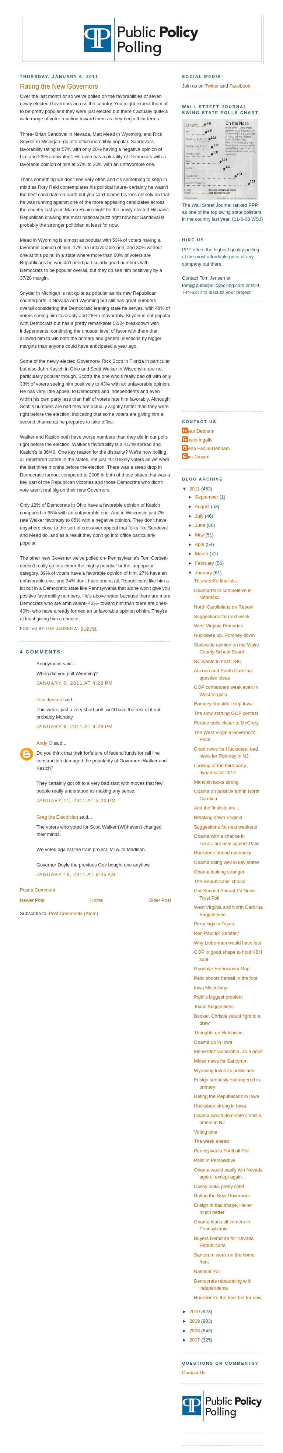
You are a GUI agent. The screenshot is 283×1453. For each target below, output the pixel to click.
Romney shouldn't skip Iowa (223, 703)
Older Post (160, 900)
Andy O (44, 743)
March (202, 553)
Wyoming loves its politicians (224, 1070)
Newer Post (32, 900)
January (204, 572)
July (200, 516)
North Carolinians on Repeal (224, 607)
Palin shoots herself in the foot (225, 978)
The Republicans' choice (219, 881)
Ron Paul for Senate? (216, 933)
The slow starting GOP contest (226, 713)
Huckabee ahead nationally (222, 852)
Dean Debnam (199, 431)
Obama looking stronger (219, 872)
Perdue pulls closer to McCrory (226, 723)
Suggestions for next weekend (225, 827)
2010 (195, 1311)
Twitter (212, 86)
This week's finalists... (217, 581)
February (205, 563)
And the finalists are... (217, 808)
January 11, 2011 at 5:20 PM (76, 800)
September (207, 497)
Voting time (205, 1132)
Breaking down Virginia (218, 817)
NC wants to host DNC (217, 661)
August (203, 506)
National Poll (207, 1271)
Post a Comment (37, 890)
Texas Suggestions (214, 1006)
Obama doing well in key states (226, 862)
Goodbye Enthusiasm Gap (221, 968)
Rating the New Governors (222, 1195)
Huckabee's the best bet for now (227, 1297)
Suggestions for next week (221, 616)
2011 (195, 489)
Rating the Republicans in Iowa (226, 1096)
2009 (195, 1321)
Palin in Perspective (214, 1160)
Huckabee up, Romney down (224, 635)
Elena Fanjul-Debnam (207, 448)
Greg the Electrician (57, 817)
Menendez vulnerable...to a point (228, 1051)
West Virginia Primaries (218, 625)
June (200, 525)
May (200, 535)
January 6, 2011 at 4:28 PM (74, 683)
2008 (195, 1330)
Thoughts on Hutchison (218, 1032)
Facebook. (240, 86)
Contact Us (194, 1372)
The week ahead (211, 1141)
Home (96, 900)
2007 (195, 1340)
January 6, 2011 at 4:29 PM (74, 726)
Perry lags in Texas (214, 923)
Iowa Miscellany (210, 987)
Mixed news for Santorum (221, 1061)
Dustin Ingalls (198, 440)
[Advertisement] (228, 357)
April (200, 544)
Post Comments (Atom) (73, 913)
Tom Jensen (49, 699)
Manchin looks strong (216, 782)
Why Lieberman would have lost (227, 943)
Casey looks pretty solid (219, 1186)
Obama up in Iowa (213, 1042)
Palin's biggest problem (218, 997)
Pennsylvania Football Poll (221, 1150)
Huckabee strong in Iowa (220, 1106)
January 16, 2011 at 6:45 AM (76, 874)
